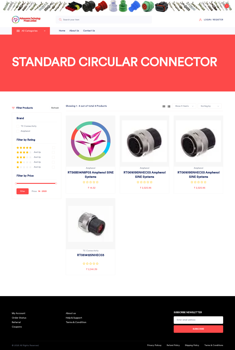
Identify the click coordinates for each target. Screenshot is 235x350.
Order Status (19, 318)
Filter (22, 191)
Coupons (17, 327)
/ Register (217, 20)
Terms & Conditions (213, 345)
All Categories (33, 31)
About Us (74, 31)
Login (207, 20)
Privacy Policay (154, 345)
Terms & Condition (76, 322)
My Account (18, 313)
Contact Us (89, 31)
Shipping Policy (192, 345)
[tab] (164, 106)
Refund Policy (173, 345)
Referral (16, 322)
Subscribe (198, 329)
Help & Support (74, 318)
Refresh (55, 108)
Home (62, 31)
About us (71, 313)
